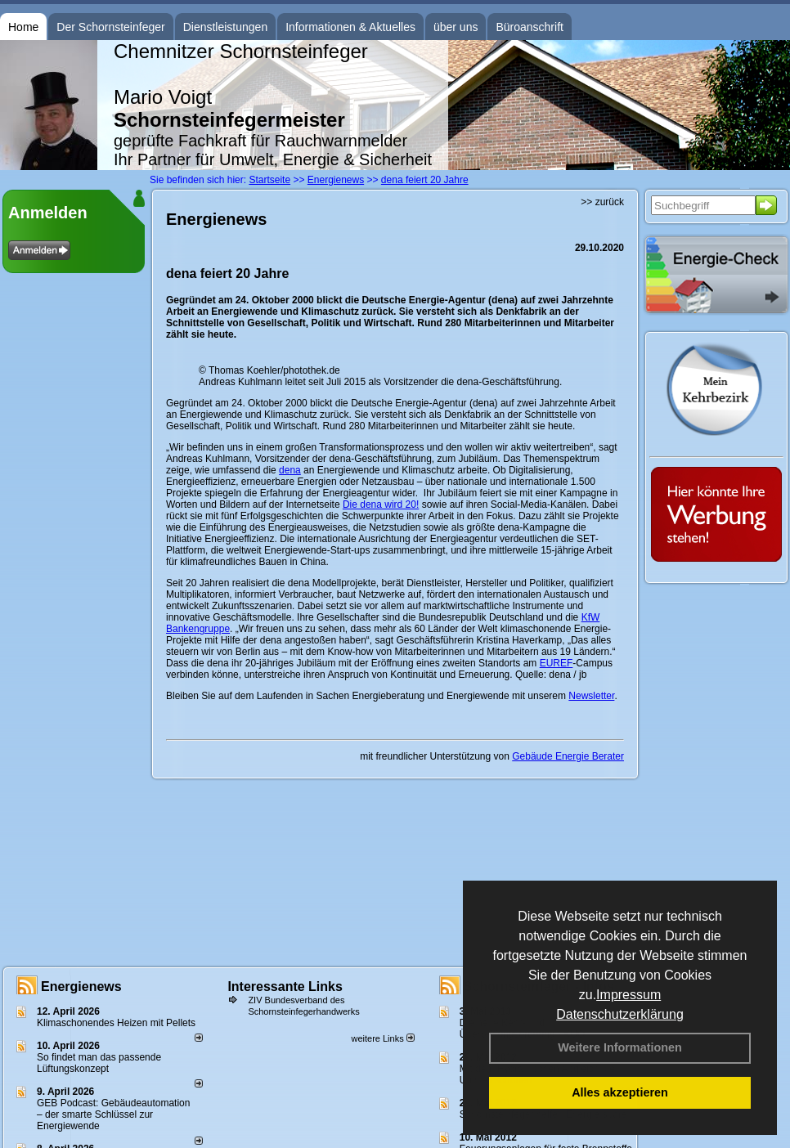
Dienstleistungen (225, 27)
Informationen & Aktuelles (350, 27)
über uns (455, 27)
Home (23, 27)
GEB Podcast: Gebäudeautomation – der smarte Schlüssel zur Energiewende (113, 1114)
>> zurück (602, 202)
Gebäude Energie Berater (568, 756)
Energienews (81, 986)
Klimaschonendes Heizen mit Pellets (116, 1023)
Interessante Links (285, 986)
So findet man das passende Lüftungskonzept (99, 1063)
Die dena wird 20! (381, 504)
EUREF (556, 663)
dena (290, 470)
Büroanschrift (529, 27)
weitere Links (382, 1038)
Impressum (628, 995)
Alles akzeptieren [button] (620, 1092)
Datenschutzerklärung (620, 1014)
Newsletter (591, 696)
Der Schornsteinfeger (110, 27)
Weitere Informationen (620, 1047)
